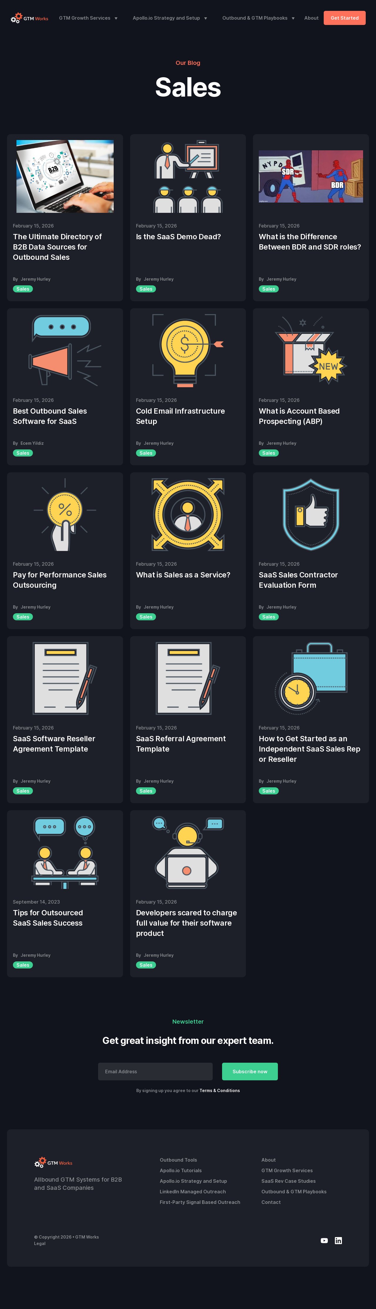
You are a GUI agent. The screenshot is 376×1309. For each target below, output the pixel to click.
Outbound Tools (178, 1160)
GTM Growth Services (84, 18)
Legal (40, 1243)
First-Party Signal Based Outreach (200, 1202)
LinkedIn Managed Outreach (193, 1192)
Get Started (345, 18)
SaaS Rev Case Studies (288, 1181)
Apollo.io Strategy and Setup (166, 18)
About (311, 18)
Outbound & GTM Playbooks (255, 18)
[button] (87, 18)
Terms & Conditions (219, 1090)
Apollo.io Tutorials (181, 1170)
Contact (271, 1202)
